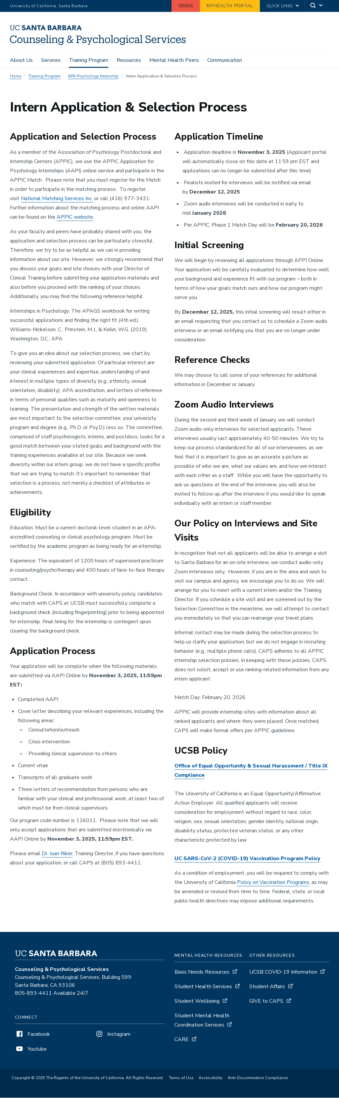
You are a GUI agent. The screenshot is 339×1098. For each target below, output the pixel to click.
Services (51, 60)
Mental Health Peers (174, 60)
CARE (181, 1039)
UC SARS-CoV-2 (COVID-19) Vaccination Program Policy (247, 858)
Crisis (185, 6)
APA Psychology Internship (93, 76)
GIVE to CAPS (266, 1001)
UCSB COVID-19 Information (283, 972)
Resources (129, 60)
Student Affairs (267, 986)
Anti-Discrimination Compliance (258, 1078)
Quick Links (279, 6)
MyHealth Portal (230, 6)
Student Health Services (203, 986)
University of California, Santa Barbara (49, 6)
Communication (224, 60)
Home (15, 76)
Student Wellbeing (196, 1001)
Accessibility (210, 1078)
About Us (21, 60)
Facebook (32, 1034)
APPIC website (75, 217)
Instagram (112, 1034)
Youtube (31, 1049)
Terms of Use (181, 1078)
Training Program (88, 60)
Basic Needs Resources (201, 972)
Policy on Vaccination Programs (273, 882)
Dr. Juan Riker (57, 854)
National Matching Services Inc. (57, 198)
